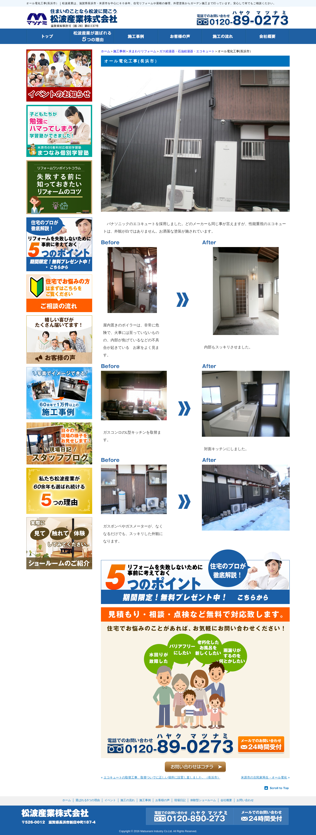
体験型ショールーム (203, 800)
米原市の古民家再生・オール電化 (264, 777)
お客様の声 (162, 800)
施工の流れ (127, 800)
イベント (110, 800)
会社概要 (226, 800)
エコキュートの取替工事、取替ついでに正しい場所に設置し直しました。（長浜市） (162, 777)
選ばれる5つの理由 (87, 800)
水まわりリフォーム (142, 51)
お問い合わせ (245, 800)
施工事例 (119, 51)
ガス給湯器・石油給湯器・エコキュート (187, 51)
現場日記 (180, 800)
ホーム (105, 51)
